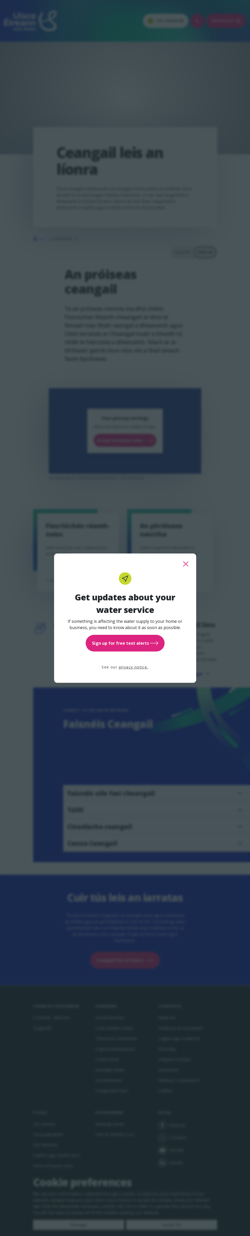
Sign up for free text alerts (125, 643)
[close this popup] (185, 564)
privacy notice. (133, 667)
